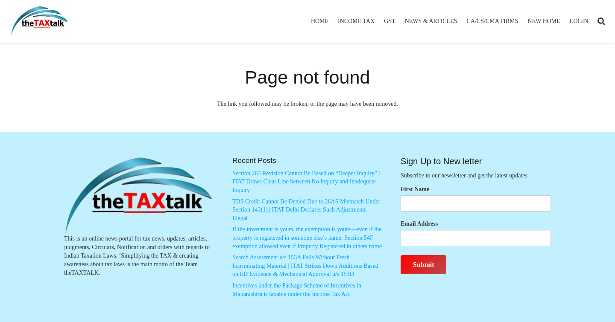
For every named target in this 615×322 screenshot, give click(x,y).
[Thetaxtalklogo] (40, 21)
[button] (601, 21)
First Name (415, 189)
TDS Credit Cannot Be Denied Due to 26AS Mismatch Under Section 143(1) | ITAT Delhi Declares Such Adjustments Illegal (306, 209)
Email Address (419, 223)
